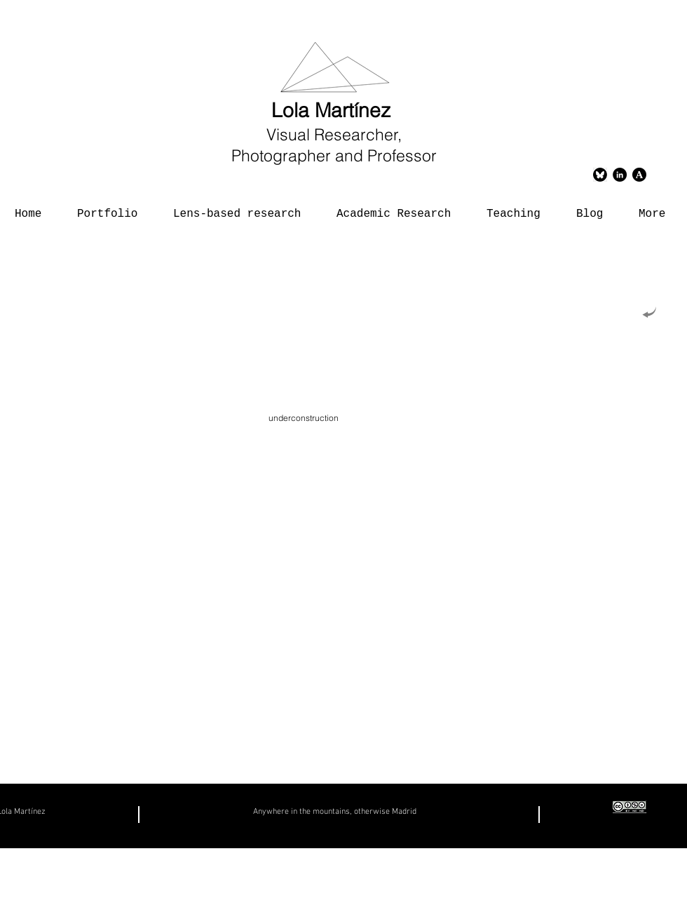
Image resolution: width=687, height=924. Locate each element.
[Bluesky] (600, 175)
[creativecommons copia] (629, 807)
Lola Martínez (333, 110)
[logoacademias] (639, 175)
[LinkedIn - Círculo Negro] (620, 175)
